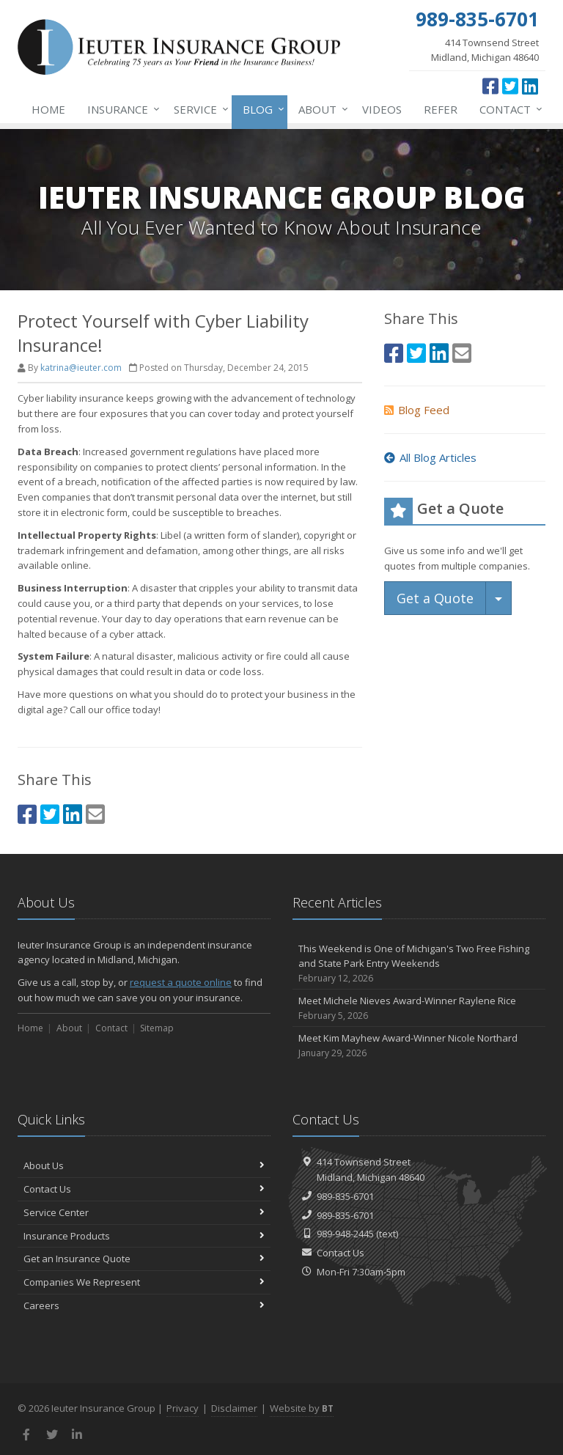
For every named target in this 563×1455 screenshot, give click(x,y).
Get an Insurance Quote (144, 1258)
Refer (440, 109)
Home (48, 109)
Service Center (144, 1212)
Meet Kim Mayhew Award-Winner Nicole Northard (419, 1045)
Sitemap (157, 1028)
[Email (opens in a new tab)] (95, 814)
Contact (508, 109)
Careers (144, 1305)
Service (198, 109)
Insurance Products (144, 1235)
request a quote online (181, 982)
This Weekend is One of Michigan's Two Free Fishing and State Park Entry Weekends (419, 964)
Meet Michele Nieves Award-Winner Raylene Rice (419, 1008)
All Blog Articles (430, 457)
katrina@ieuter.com (81, 367)
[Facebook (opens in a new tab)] (490, 85)
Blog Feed (416, 409)
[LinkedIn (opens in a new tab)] (530, 85)
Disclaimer (234, 1408)
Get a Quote (435, 598)
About (320, 109)
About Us (144, 1165)
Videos (382, 109)
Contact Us (144, 1189)
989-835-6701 (345, 1196)
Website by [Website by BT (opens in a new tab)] (302, 1408)
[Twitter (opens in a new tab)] (510, 85)
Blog (261, 109)
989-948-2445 (345, 1233)
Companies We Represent (144, 1282)
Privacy (182, 1408)
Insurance (120, 109)
